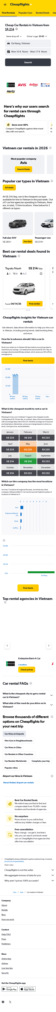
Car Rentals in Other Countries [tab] (19, 754)
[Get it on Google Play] (9, 989)
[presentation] (16, 29)
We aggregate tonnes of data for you (29, 875)
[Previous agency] (7, 646)
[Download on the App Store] (27, 989)
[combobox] (14, 36)
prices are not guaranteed (14, 861)
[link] (23, 169)
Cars (14, 892)
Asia (21, 892)
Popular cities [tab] (11, 768)
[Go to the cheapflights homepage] (21, 4)
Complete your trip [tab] (41, 761)
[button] (5, 4)
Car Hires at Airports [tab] (14, 734)
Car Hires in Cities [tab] (13, 747)
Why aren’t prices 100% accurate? (29, 880)
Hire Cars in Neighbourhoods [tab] (18, 740)
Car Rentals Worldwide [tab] (16, 761)
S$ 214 (9, 29)
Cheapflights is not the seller (29, 870)
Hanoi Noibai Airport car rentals (18, 782)
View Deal (27, 242)
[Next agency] (49, 646)
